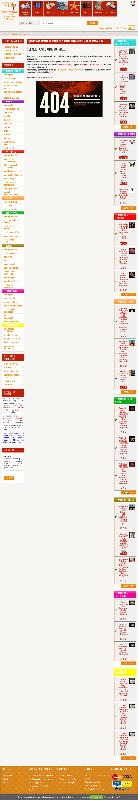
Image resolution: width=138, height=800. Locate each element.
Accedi (101, 28)
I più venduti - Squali (124, 301)
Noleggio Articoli (38, 782)
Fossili (86, 7)
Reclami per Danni (93, 782)
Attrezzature (111, 7)
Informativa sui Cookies (95, 789)
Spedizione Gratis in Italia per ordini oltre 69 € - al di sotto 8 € (65, 41)
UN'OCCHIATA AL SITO (13, 41)
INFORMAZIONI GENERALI (10, 393)
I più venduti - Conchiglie (121, 216)
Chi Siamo (8, 775)
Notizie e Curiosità (11, 370)
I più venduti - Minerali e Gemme (122, 42)
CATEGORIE (8, 65)
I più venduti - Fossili (124, 499)
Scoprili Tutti (128, 126)
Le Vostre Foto (9, 380)
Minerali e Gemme (25, 8)
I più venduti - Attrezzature (121, 672)
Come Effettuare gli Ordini (42, 775)
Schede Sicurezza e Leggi (11, 376)
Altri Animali (74, 7)
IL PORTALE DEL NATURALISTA (10, 357)
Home (108, 28)
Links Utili (8, 384)
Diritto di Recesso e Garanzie (96, 777)
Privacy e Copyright (94, 785)
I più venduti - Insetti (125, 134)
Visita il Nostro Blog (12, 363)
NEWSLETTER (9, 450)
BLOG (124, 28)
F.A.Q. (6, 779)
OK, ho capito (97, 797)
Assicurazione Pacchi (67, 779)
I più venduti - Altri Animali (124, 400)
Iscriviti (9, 478)
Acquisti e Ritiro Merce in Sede (41, 787)
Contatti (116, 28)
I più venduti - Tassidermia (121, 594)
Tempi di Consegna (67, 782)
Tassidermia (98, 7)
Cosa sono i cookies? (112, 797)
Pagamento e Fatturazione (42, 779)
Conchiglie (49, 7)
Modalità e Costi (65, 775)
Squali (62, 7)
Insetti (37, 7)
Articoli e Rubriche (11, 367)
